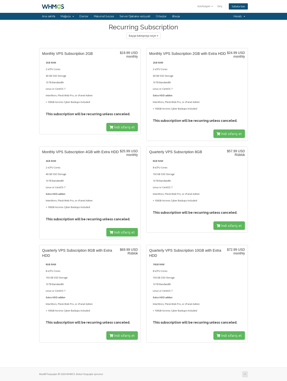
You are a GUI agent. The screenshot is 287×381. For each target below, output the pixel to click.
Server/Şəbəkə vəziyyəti (135, 16)
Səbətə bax (238, 6)
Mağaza (67, 16)
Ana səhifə (48, 16)
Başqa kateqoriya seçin (143, 35)
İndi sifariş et (122, 127)
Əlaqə (176, 16)
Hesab (239, 16)
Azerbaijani (205, 6)
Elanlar (83, 16)
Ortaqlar (161, 16)
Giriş (219, 6)
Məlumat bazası (104, 16)
